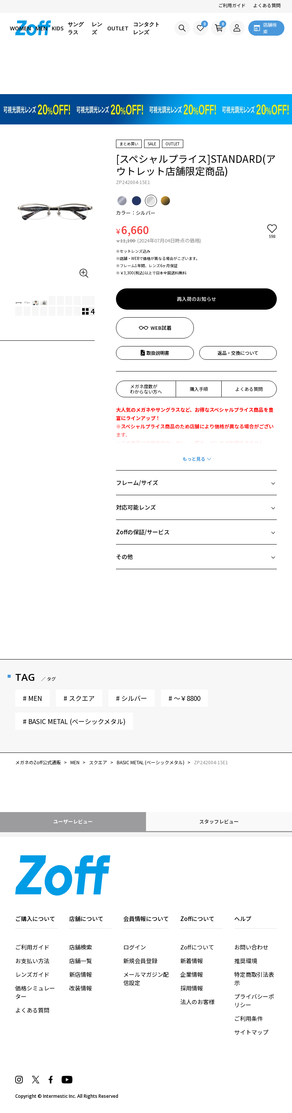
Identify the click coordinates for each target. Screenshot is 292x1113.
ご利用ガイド (232, 5)
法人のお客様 (197, 1002)
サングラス (76, 28)
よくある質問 (267, 5)
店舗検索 (80, 947)
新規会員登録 (140, 961)
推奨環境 (245, 961)
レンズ (97, 28)
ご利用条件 (248, 1018)
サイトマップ (251, 1032)
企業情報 (191, 974)
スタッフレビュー (219, 821)
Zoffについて (197, 947)
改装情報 (80, 988)
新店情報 (80, 974)
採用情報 (191, 988)
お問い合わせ (251, 947)
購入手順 (199, 389)
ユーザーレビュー (73, 821)
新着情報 (191, 961)
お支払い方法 (32, 961)
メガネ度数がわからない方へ (146, 389)
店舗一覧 (80, 961)
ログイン (134, 947)
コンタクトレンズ (146, 28)
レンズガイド (32, 974)
